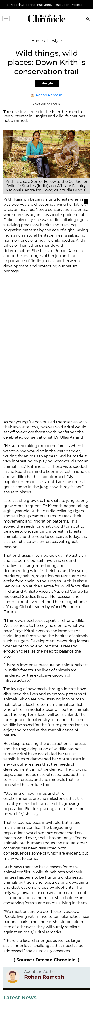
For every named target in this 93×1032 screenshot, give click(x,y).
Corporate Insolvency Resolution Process (51, 4)
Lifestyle (46, 83)
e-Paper (13, 4)
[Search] (88, 19)
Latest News (20, 997)
